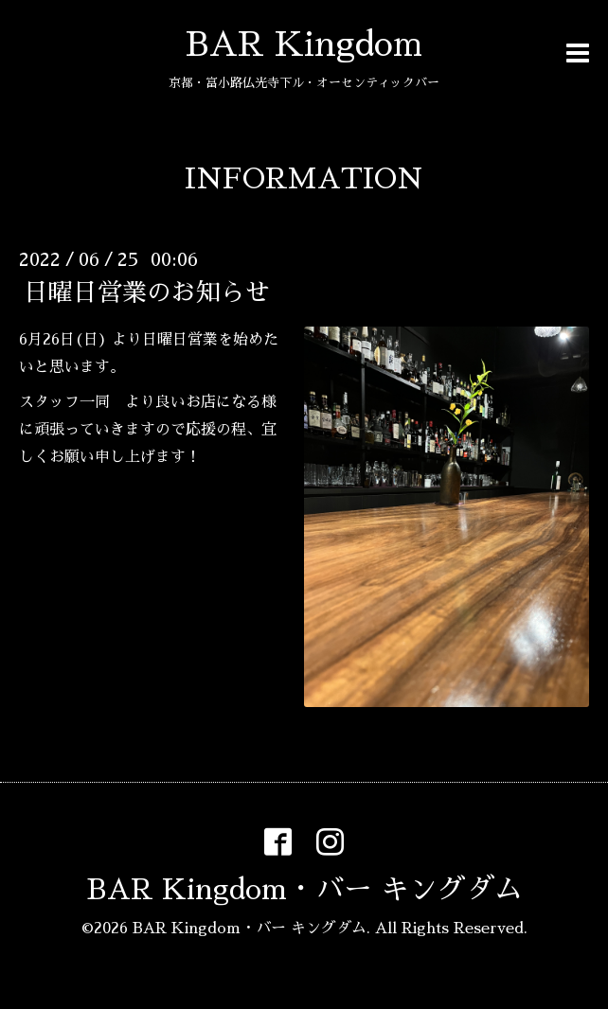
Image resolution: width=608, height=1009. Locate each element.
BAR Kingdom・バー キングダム (304, 890)
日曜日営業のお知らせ (147, 292)
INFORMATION (304, 179)
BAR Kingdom (304, 44)
